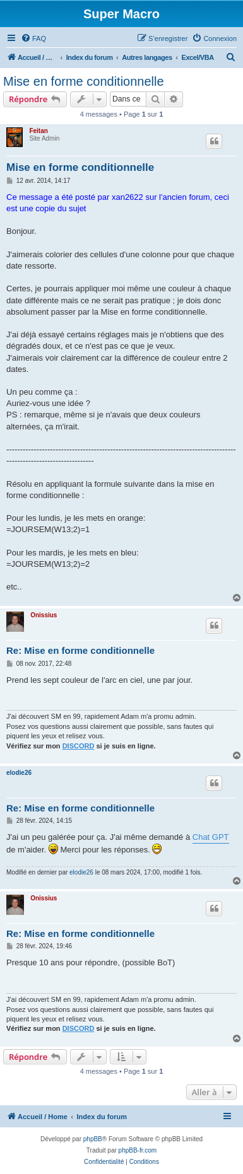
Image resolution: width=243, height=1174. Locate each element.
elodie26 (19, 772)
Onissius (43, 615)
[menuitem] (33, 38)
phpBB (92, 1139)
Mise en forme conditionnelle (83, 81)
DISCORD (78, 746)
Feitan (38, 130)
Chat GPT (211, 837)
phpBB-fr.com (138, 1150)
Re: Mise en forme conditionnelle (80, 650)
